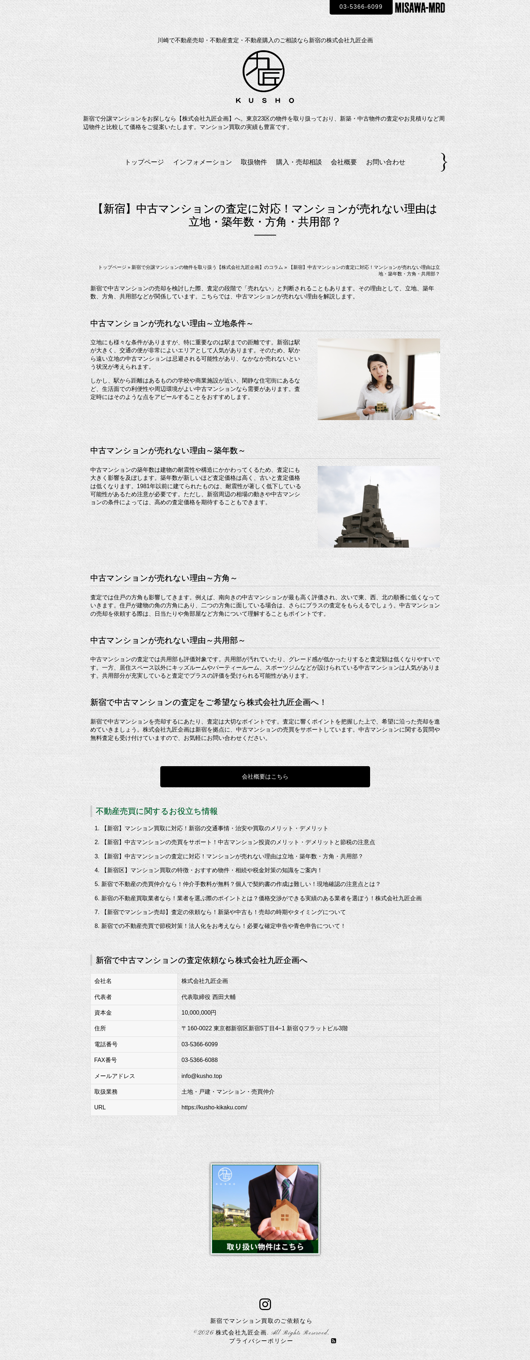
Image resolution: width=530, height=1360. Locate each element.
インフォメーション (202, 162)
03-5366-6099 (361, 7)
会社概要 (344, 162)
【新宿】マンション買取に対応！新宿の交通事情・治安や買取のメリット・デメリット (215, 828)
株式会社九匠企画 (241, 1333)
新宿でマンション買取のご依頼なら (261, 1321)
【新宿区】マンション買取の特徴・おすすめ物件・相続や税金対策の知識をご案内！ (212, 870)
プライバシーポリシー (261, 1341)
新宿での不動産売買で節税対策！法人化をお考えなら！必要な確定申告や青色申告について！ (223, 926)
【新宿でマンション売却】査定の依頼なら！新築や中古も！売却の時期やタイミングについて (223, 912)
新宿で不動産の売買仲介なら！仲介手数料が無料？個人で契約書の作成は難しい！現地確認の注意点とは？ (241, 884)
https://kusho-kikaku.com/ (214, 1107)
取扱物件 (254, 162)
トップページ (144, 162)
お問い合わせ (385, 162)
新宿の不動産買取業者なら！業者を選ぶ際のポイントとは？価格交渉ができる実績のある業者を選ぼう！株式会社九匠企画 (261, 898)
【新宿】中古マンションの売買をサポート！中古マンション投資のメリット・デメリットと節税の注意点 (238, 842)
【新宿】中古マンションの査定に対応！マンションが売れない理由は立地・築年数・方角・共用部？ (232, 856)
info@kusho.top (201, 1076)
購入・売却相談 (299, 162)
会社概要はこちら (265, 776)
